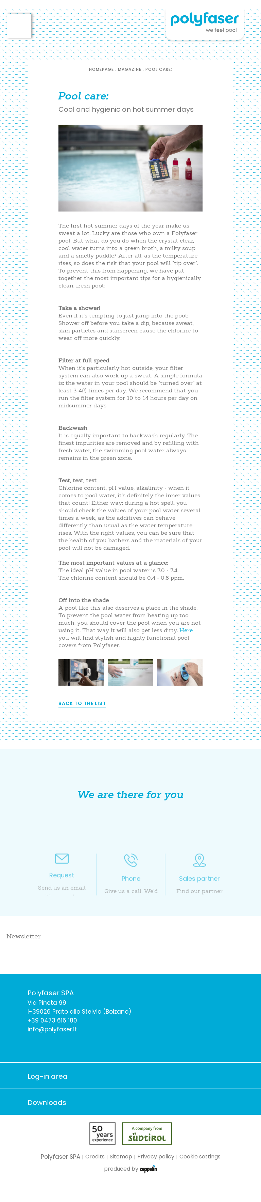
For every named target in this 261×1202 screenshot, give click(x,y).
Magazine (129, 69)
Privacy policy (155, 1156)
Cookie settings (200, 1156)
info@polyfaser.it (52, 1029)
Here (186, 630)
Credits (95, 1156)
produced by (130, 1169)
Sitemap (121, 1156)
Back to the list (82, 703)
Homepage (101, 69)
